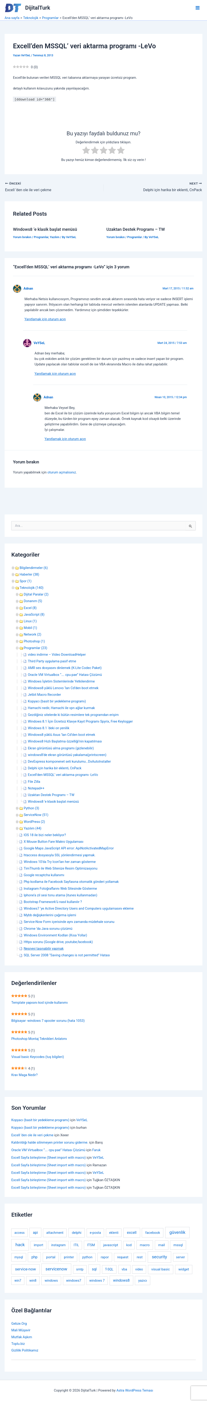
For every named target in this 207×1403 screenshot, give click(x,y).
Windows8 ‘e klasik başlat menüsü (45, 229)
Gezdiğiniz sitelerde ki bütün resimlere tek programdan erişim (73, 715)
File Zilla (34, 782)
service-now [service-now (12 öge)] (25, 1269)
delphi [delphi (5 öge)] (77, 1233)
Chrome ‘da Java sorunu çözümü (48, 929)
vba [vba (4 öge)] (124, 1269)
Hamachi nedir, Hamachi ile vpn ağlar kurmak (61, 708)
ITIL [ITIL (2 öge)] (76, 1245)
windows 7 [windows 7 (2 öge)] (97, 1280)
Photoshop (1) (34, 641)
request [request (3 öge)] (122, 1257)
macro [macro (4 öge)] (145, 1245)
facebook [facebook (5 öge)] (152, 1233)
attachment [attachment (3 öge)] (54, 1233)
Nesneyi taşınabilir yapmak (44, 948)
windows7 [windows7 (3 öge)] (73, 1280)
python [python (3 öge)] (87, 1257)
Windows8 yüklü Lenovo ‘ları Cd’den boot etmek (63, 688)
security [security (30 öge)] (159, 1256)
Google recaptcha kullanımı (44, 875)
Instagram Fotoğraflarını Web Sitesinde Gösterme (60, 888)
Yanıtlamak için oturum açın (45, 319)
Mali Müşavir (20, 1330)
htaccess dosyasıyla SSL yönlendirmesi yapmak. (59, 855)
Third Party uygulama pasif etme (52, 661)
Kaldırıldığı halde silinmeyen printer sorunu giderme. (49, 1142)
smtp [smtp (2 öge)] (80, 1269)
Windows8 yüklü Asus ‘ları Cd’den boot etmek (61, 735)
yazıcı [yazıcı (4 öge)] (142, 1280)
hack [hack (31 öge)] (20, 1244)
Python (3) (31, 808)
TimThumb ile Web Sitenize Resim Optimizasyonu (60, 868)
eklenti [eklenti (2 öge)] (114, 1232)
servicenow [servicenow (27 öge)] (56, 1269)
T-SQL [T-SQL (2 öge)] (109, 1269)
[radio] (86, 151)
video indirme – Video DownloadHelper (57, 655)
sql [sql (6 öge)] (94, 1269)
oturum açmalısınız (61, 472)
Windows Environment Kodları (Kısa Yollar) (55, 935)
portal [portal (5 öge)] (50, 1257)
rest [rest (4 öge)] (140, 1257)
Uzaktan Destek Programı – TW (135, 229)
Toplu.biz (18, 1344)
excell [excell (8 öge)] (132, 1232)
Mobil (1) (30, 628)
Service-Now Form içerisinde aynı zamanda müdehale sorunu (69, 922)
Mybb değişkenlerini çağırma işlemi (50, 915)
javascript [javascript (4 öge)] (110, 1245)
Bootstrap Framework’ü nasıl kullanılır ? (53, 902)
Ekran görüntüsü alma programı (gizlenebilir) (61, 748)
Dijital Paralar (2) (36, 594)
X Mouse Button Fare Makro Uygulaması (53, 842)
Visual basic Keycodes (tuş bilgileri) (37, 1057)
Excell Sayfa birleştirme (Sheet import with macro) (48, 1158)
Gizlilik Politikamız (24, 1350)
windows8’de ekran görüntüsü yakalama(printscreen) (67, 755)
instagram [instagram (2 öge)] (58, 1245)
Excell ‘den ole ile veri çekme (32, 1135)
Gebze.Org (19, 1323)
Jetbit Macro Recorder (44, 695)
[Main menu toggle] (197, 8)
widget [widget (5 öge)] (183, 1269)
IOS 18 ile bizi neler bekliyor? (45, 835)
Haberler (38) (29, 574)
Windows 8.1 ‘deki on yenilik (48, 728)
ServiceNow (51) (36, 815)
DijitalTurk (37, 8)
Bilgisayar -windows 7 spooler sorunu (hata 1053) (48, 1021)
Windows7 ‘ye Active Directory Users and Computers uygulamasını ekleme (79, 908)
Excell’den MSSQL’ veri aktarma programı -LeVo (63, 775)
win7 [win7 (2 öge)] (17, 1280)
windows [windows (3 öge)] (51, 1280)
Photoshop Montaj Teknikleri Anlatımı (39, 1039)
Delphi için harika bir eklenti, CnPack (54, 768)
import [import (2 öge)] (38, 1245)
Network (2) (32, 634)
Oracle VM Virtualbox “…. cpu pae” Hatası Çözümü (65, 675)
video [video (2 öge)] (139, 1269)
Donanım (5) (33, 601)
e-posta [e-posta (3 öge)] (95, 1233)
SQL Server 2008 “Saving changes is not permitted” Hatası (67, 955)
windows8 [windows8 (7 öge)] (121, 1280)
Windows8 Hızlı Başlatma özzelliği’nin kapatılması (65, 741)
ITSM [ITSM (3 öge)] (91, 1245)
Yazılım (55, 237)
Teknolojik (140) (31, 588)
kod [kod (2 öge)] (129, 1245)
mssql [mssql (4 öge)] (178, 1245)
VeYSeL (39, 343)
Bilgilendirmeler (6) (34, 568)
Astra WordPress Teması (134, 1390)
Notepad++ (36, 788)
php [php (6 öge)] (34, 1257)
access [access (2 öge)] (19, 1232)
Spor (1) (25, 581)
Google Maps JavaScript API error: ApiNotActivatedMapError (69, 848)
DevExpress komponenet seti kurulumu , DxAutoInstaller (69, 761)
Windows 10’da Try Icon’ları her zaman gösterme (60, 862)
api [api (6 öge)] (35, 1232)
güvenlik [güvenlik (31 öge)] (177, 1232)
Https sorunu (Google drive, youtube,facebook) (58, 942)
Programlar (41, 237)
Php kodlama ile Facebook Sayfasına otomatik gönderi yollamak (71, 882)
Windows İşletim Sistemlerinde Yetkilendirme (61, 681)
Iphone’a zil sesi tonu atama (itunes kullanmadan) (60, 895)
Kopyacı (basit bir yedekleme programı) (57, 701)
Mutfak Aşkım (21, 1337)
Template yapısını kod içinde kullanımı (39, 1003)
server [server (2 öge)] (180, 1257)
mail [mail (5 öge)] (161, 1245)
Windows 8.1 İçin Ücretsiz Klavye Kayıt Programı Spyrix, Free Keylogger (80, 721)
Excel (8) (30, 608)
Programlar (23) (35, 648)
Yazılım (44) (32, 828)
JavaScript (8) (34, 614)
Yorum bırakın (22, 237)
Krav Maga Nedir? (24, 1075)
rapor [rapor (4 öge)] (105, 1257)
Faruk (96, 1150)
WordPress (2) (34, 822)
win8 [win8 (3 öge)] (33, 1280)
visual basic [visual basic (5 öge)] (160, 1269)
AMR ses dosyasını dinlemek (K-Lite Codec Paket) (65, 668)
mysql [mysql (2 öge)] (18, 1257)
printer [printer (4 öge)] (69, 1257)
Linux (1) (30, 621)
